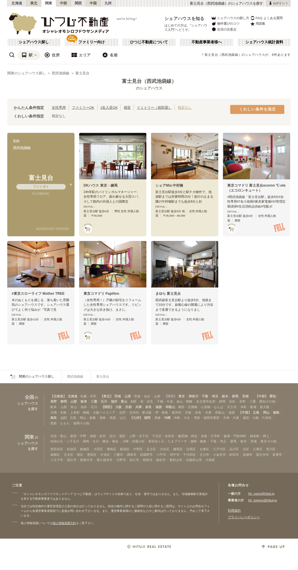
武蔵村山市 (194, 460)
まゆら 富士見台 (168, 294)
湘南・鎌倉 (198, 441)
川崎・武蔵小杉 (133, 441)
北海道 (16, 3)
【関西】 (107, 407)
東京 (181, 396)
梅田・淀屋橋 (187, 407)
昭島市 (147, 460)
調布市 (131, 454)
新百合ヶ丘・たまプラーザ (167, 441)
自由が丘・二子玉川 (64, 441)
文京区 (68, 454)
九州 (108, 3)
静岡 (64, 401)
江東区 (257, 449)
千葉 (205, 396)
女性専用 (59, 107)
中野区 (138, 449)
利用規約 (234, 510)
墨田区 (92, 454)
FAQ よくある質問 (266, 18)
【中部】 (261, 396)
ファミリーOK (83, 107)
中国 (93, 3)
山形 (128, 396)
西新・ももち (60, 423)
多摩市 (277, 454)
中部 (63, 3)
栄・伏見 (146, 401)
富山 (124, 401)
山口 (64, 417)
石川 (104, 401)
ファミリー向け (91, 42)
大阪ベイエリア (104, 412)
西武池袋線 (60, 73)
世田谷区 (56, 449)
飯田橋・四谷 (187, 436)
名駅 (133, 401)
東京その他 (268, 441)
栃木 (225, 396)
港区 (80, 454)
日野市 (121, 460)
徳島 (276, 412)
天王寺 (232, 407)
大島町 (210, 460)
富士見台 (82, 73)
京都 (128, 407)
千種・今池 (165, 401)
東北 (34, 3)
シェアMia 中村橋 (169, 185)
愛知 (272, 396)
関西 (78, 3)
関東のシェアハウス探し (26, 73)
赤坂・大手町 (210, 436)
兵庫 (138, 407)
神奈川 (193, 396)
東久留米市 (105, 460)
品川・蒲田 (117, 436)
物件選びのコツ (225, 24)
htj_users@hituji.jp (261, 493)
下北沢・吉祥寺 (163, 436)
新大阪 (264, 407)
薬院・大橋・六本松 (257, 417)
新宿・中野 (78, 436)
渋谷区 (164, 449)
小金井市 (219, 454)
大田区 (98, 449)
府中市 (175, 454)
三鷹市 (118, 454)
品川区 (234, 449)
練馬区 (178, 449)
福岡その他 (81, 423)
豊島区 (111, 449)
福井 (114, 401)
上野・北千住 (138, 436)
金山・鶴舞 (184, 401)
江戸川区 (219, 449)
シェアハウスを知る (184, 18)
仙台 (147, 396)
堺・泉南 (161, 412)
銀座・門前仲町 (235, 436)
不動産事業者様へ (206, 42)
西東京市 (86, 460)
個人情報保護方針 (64, 523)
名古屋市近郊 (205, 401)
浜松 (232, 401)
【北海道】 (58, 396)
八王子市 (56, 460)
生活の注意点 (223, 29)
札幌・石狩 (88, 396)
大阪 (118, 407)
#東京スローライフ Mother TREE (38, 294)
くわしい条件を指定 (257, 109)
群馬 (235, 396)
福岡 (147, 417)
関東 (48, 3)
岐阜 (84, 401)
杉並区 (72, 449)
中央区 (105, 454)
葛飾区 (55, 454)
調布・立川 (91, 441)
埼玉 (215, 396)
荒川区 (271, 449)
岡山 (266, 412)
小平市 (161, 454)
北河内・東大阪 (140, 412)
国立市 (72, 460)
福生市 (161, 460)
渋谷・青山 (58, 436)
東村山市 (175, 460)
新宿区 (125, 449)
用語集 (257, 24)
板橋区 (85, 449)
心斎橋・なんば (212, 407)
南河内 (176, 412)
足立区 (151, 449)
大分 (157, 417)
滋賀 (158, 407)
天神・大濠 (231, 417)
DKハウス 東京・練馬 (101, 185)
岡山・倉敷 (88, 417)
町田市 (234, 454)
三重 (94, 401)
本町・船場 (248, 407)
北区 (246, 449)
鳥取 (53, 417)
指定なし (185, 107)
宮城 (117, 396)
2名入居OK (109, 107)
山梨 (73, 401)
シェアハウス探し (34, 42)
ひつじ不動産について (149, 42)
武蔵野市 (146, 454)
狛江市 (134, 460)
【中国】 (245, 412)
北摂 (122, 412)
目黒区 (191, 449)
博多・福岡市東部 (206, 417)
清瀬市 (247, 454)
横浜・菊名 (110, 441)
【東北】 (106, 396)
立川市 (204, 454)
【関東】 (170, 396)
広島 (256, 412)
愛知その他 (267, 401)
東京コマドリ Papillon (101, 294)
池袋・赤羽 (98, 436)
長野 (53, 401)
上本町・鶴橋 (79, 412)
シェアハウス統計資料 (264, 42)
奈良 (148, 407)
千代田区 (189, 454)
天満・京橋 (58, 412)
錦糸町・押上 (259, 436)
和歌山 (170, 407)
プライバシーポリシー (244, 517)
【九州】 (136, 417)
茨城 (245, 396)
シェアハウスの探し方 (230, 18)
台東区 (204, 449)
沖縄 (167, 417)
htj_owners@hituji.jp (262, 500)
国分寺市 (262, 454)
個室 (127, 107)
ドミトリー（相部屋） (154, 107)
